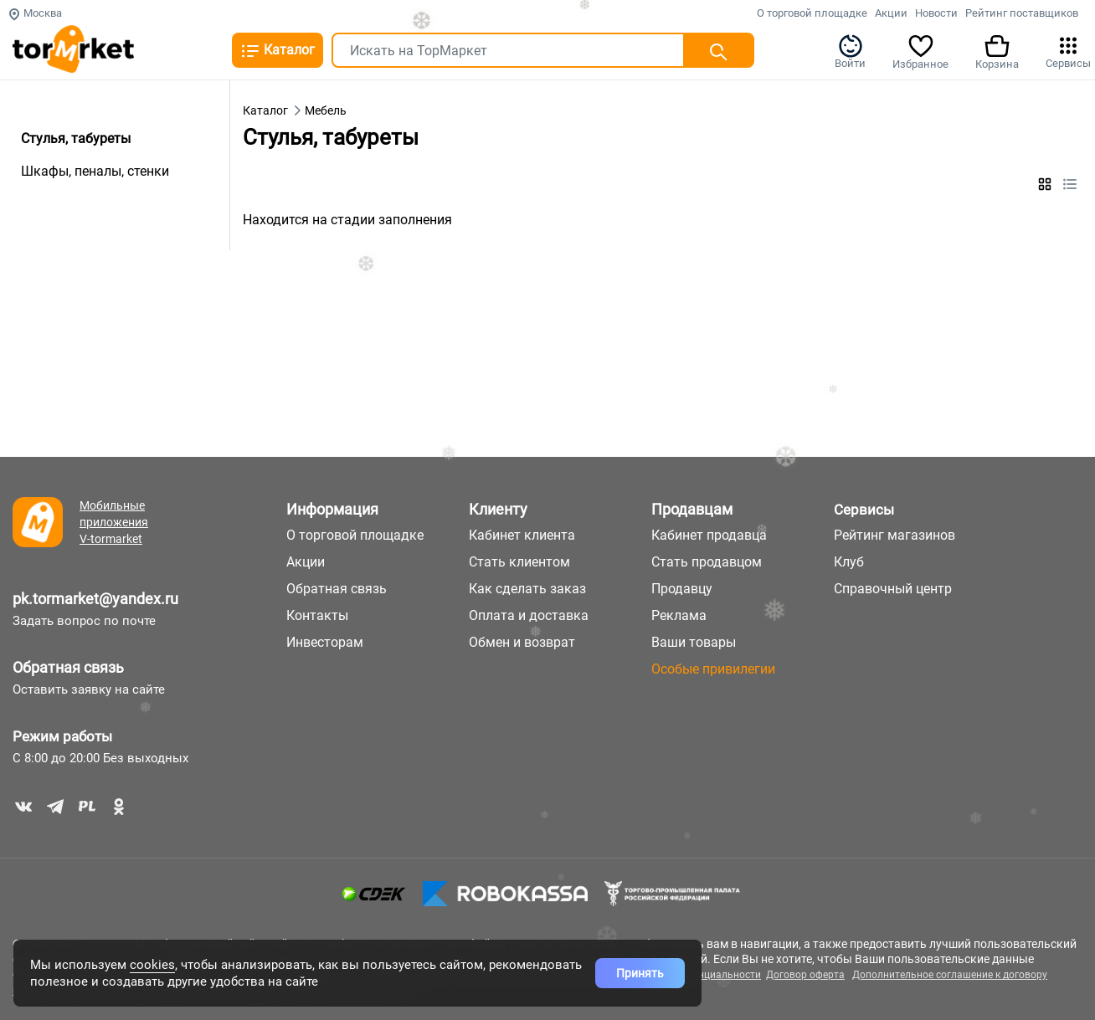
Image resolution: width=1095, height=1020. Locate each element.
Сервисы (1068, 51)
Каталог (277, 51)
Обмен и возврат (522, 642)
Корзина (997, 51)
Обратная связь (68, 667)
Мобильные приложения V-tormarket (114, 522)
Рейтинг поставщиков (1021, 13)
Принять (640, 973)
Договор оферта (805, 975)
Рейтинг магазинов (894, 535)
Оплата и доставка (529, 615)
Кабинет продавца (709, 535)
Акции (891, 13)
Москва (35, 13)
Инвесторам (324, 642)
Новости (936, 13)
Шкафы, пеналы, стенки (95, 171)
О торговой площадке (812, 13)
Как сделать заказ (527, 589)
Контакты (317, 615)
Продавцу (681, 589)
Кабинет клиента (522, 535)
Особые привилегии (713, 669)
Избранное (920, 51)
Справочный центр (893, 589)
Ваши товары (693, 642)
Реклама (679, 615)
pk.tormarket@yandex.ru (95, 598)
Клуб (849, 562)
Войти (850, 51)
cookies (152, 964)
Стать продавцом (706, 562)
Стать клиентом (519, 562)
